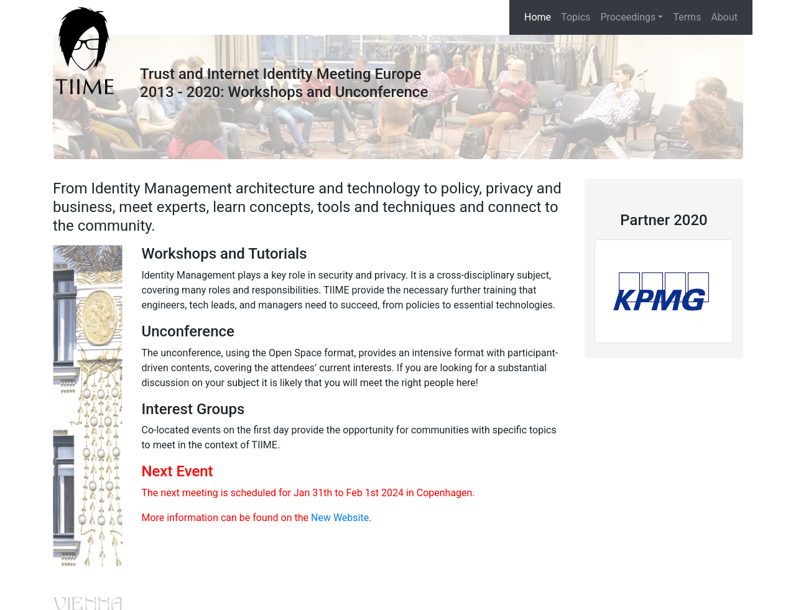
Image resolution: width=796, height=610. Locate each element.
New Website (340, 518)
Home (537, 17)
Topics (575, 17)
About (724, 17)
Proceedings (628, 17)
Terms (687, 17)
